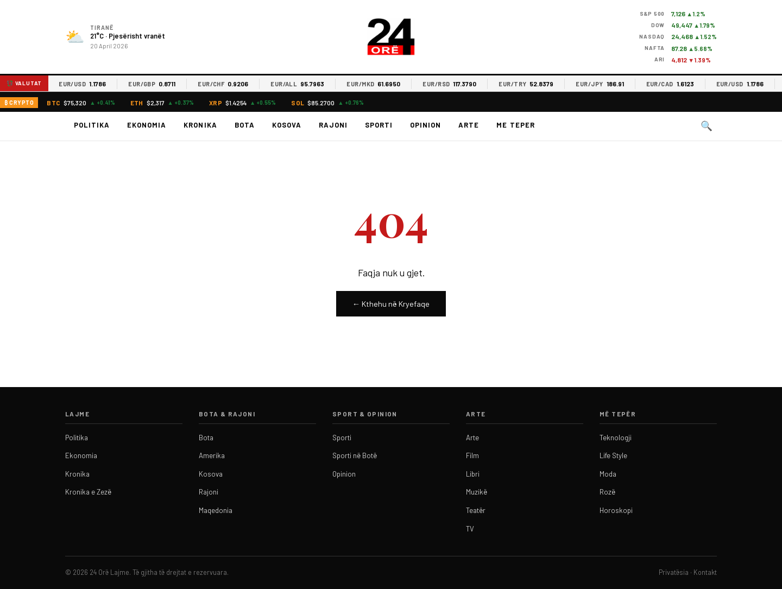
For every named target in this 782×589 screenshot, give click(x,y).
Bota (245, 125)
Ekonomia (146, 125)
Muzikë (476, 491)
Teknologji (616, 437)
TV (470, 528)
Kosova (286, 125)
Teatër (475, 510)
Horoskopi (616, 510)
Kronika (200, 125)
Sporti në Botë (354, 455)
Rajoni (333, 125)
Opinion (425, 125)
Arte (468, 125)
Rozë (607, 491)
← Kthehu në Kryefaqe (391, 303)
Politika (92, 125)
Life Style (613, 455)
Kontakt (705, 572)
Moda (608, 474)
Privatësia (674, 572)
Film (472, 455)
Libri (473, 474)
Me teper (515, 125)
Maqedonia (215, 510)
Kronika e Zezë (88, 491)
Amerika (212, 455)
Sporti (379, 125)
